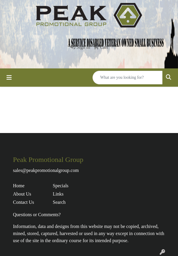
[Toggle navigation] (9, 77)
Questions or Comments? (37, 214)
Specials (60, 185)
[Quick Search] (128, 77)
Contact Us (23, 202)
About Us (22, 193)
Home (18, 185)
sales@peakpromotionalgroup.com (46, 170)
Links (58, 193)
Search (59, 202)
